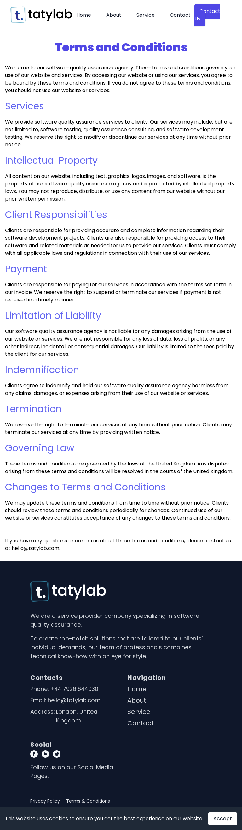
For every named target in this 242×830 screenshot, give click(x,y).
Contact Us (207, 15)
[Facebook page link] (34, 754)
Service (145, 15)
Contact (180, 15)
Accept (222, 818)
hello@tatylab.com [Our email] (74, 700)
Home (83, 15)
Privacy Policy (45, 801)
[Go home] (68, 591)
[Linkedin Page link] (45, 754)
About (113, 15)
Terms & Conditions (88, 801)
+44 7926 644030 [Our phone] (74, 689)
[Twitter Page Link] (56, 754)
